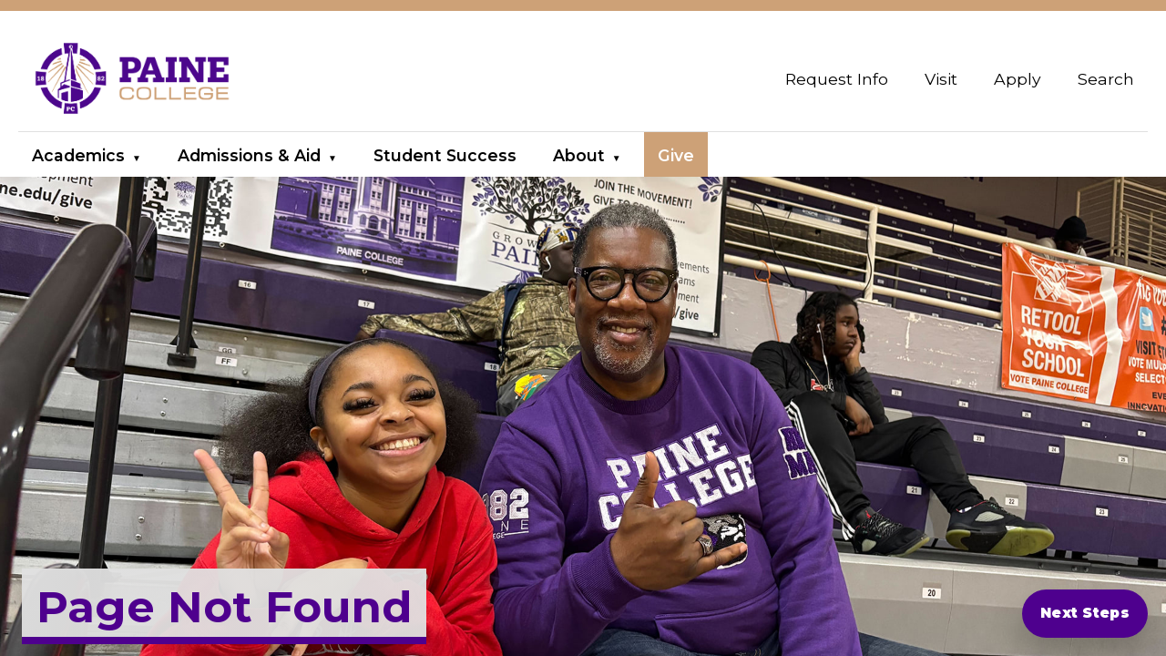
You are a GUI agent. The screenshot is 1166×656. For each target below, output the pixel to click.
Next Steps (1085, 612)
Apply (1017, 78)
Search (1106, 78)
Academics (78, 155)
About (579, 155)
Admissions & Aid (249, 155)
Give (676, 155)
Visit (941, 78)
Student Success (445, 155)
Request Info (836, 78)
